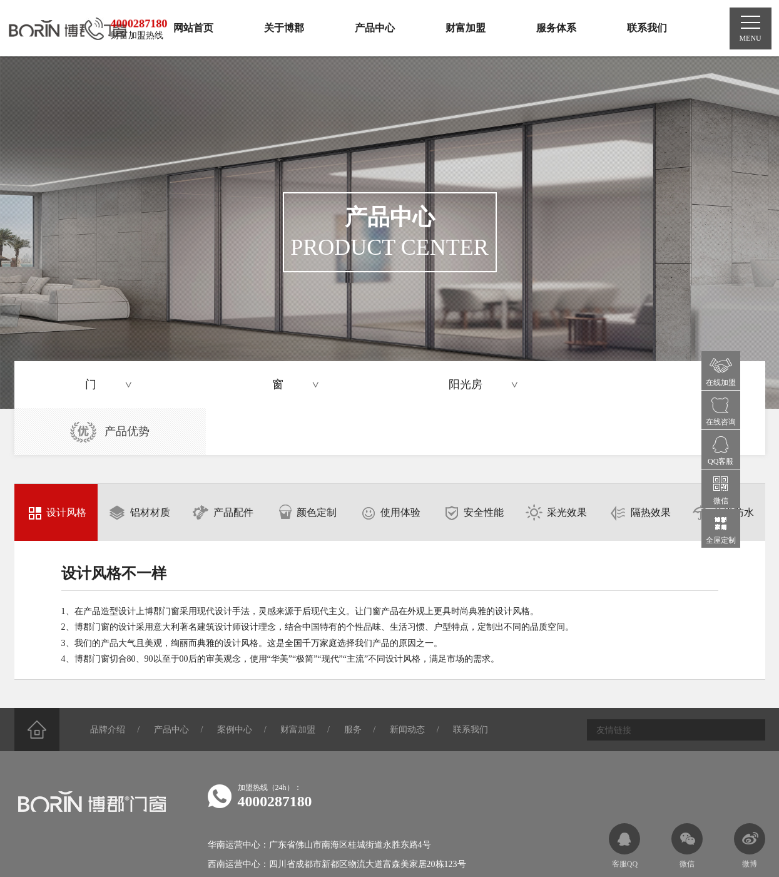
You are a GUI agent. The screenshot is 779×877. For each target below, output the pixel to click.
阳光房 (493, 385)
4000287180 (275, 755)
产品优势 (671, 386)
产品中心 (172, 683)
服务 (355, 683)
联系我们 (474, 683)
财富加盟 (300, 683)
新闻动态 (410, 683)
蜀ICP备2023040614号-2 (358, 849)
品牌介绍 (108, 683)
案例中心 (236, 683)
